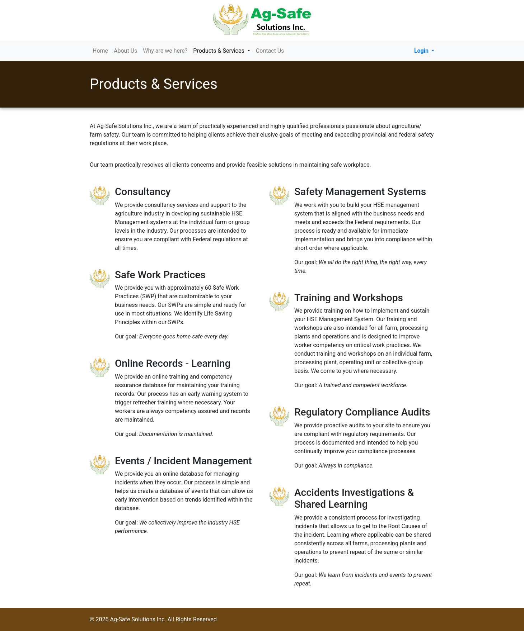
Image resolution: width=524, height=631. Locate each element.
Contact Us (270, 50)
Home (100, 50)
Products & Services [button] (223, 50)
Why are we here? (165, 50)
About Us (125, 50)
